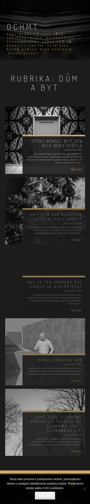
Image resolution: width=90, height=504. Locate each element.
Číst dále (76, 169)
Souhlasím (45, 496)
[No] (84, 489)
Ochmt (23, 26)
